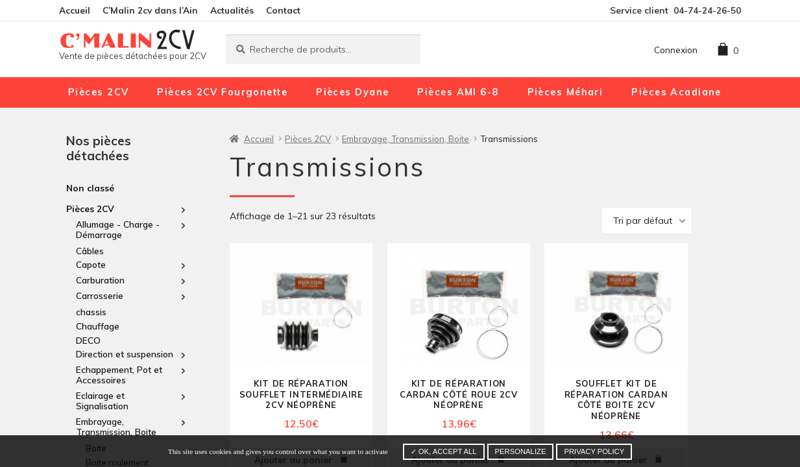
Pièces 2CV (98, 92)
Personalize (520, 451)
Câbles (90, 250)
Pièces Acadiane (676, 92)
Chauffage (97, 325)
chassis (91, 311)
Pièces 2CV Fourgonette (222, 92)
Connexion (675, 49)
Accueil (74, 10)
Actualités (232, 10)
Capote (91, 264)
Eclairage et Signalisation (102, 400)
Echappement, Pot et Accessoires (119, 375)
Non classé (90, 187)
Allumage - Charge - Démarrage (118, 229)
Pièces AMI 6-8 (457, 92)
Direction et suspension (124, 354)
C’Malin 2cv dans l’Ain (150, 10)
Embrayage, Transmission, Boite (116, 426)
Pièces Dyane (352, 92)
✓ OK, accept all (444, 451)
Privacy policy (594, 451)
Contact (283, 10)
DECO (88, 340)
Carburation (100, 280)
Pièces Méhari (565, 92)
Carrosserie (99, 296)
